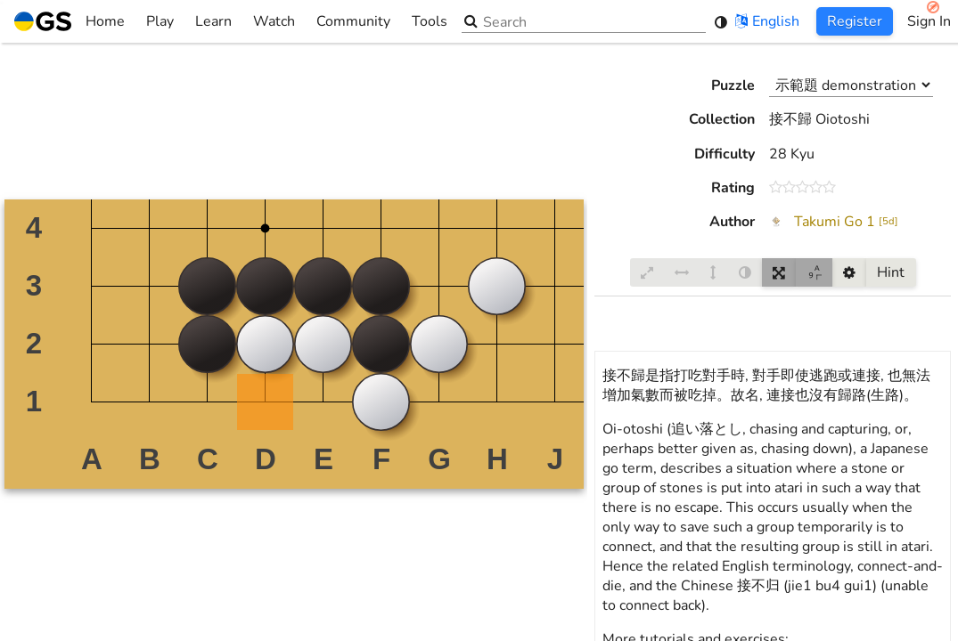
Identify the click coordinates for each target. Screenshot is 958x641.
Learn (213, 21)
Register (854, 21)
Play (160, 21)
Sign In (929, 21)
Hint (891, 272)
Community (353, 21)
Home (69, 21)
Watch (274, 21)
